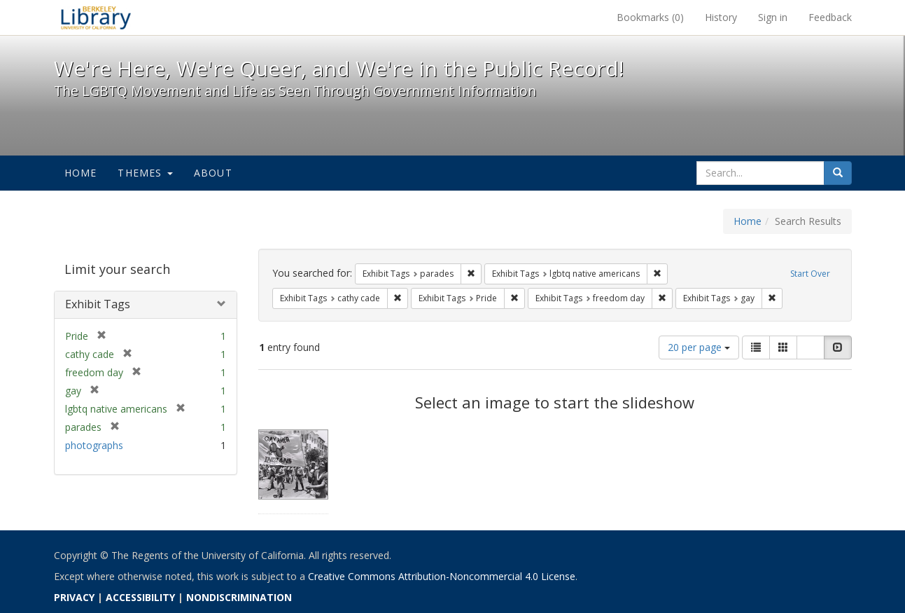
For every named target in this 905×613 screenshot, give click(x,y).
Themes (145, 172)
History (721, 17)
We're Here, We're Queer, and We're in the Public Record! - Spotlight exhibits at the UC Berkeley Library (95, 17)
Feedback (830, 17)
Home (80, 172)
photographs (94, 445)
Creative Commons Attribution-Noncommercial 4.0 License (441, 576)
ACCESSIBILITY (140, 597)
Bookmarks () (650, 17)
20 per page (699, 347)
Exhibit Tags (97, 304)
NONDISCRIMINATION (239, 597)
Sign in (772, 17)
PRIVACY (74, 597)
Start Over (810, 274)
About (213, 172)
